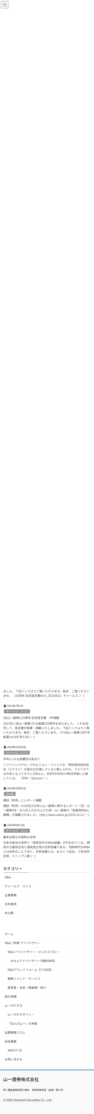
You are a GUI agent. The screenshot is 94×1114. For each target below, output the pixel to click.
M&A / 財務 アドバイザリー (23, 943)
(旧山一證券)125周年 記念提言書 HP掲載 (31, 718)
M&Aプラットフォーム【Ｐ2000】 (30, 969)
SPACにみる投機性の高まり (21, 759)
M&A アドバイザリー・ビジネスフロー (33, 952)
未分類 (9, 793)
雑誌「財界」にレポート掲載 (22, 800)
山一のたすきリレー (21, 1014)
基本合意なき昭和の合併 (19, 837)
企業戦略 (11, 895)
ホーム (9, 934)
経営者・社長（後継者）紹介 (27, 987)
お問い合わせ (13, 1059)
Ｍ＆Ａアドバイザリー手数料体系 (33, 961)
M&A (8, 877)
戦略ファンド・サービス (24, 978)
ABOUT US (15, 1050)
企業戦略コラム (15, 1032)
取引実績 (11, 996)
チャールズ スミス (17, 711)
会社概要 (11, 1041)
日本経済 (11, 904)
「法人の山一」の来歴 (22, 1023)
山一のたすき (13, 1005)
